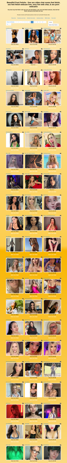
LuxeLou (45, 280)
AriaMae (8, 203)
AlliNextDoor (9, 67)
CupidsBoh (45, 397)
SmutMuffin (8, 222)
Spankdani (8, 47)
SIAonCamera (28, 183)
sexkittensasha (9, 28)
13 (37, 22)
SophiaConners (46, 378)
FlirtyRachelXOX (47, 28)
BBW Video (47, 18)
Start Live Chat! (15, 45)
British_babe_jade (10, 261)
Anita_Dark (27, 164)
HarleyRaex (8, 164)
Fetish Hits (32, 460)
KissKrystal (27, 417)
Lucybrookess (28, 242)
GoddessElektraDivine (11, 339)
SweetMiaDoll (9, 397)
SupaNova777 (46, 242)
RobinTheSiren (9, 183)
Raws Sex (13, 18)
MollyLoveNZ (9, 242)
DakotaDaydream (28, 203)
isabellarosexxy (46, 145)
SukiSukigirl (8, 300)
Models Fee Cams (31, 18)
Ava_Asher (27, 125)
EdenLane (45, 183)
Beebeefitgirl (27, 86)
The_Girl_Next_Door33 (30, 145)
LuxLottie (27, 358)
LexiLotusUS (9, 280)
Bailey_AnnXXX (46, 358)
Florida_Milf (46, 86)
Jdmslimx (27, 261)
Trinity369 (27, 397)
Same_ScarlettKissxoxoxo (49, 203)
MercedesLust (46, 339)
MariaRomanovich (29, 378)
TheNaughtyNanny (47, 125)
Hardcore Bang (40, 18)
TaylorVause (27, 300)
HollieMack (27, 67)
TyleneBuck (46, 319)
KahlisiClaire (27, 222)
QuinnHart (8, 319)
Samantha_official (29, 28)
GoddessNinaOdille (47, 67)
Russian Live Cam (21, 18)
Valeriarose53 (46, 164)
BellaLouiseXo (46, 261)
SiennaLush (46, 300)
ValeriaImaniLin (46, 47)
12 (34, 22)
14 (40, 22)
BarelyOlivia (46, 417)
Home (50, 22)
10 (29, 22)
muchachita (27, 319)
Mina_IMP (8, 145)
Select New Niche (53, 24)
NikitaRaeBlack (9, 125)
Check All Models (10, 22)
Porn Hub (53, 18)
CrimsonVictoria (28, 280)
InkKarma (8, 378)
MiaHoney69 (27, 106)
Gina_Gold (27, 339)
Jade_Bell (8, 417)
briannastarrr (9, 106)
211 (7, 24)
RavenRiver (46, 106)
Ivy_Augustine (46, 222)
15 (42, 22)
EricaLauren (8, 358)
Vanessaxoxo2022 (10, 86)
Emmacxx (27, 47)
